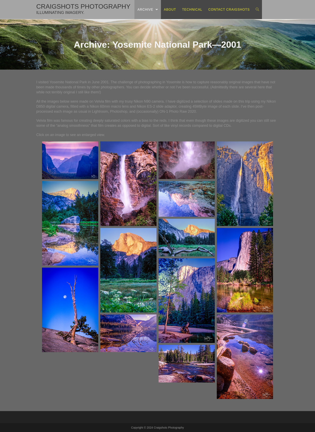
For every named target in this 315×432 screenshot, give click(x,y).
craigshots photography (83, 9)
